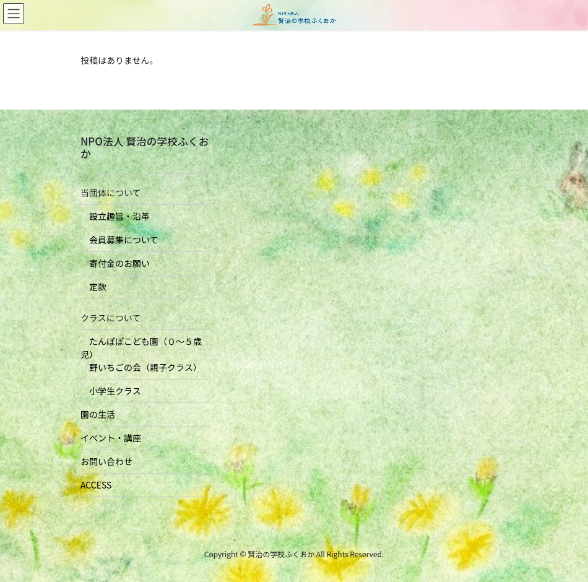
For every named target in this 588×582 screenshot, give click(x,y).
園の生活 (97, 414)
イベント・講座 (110, 438)
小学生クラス (110, 390)
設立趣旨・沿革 (115, 216)
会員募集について (119, 239)
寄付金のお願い (115, 263)
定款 (93, 286)
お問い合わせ (106, 461)
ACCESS (95, 485)
